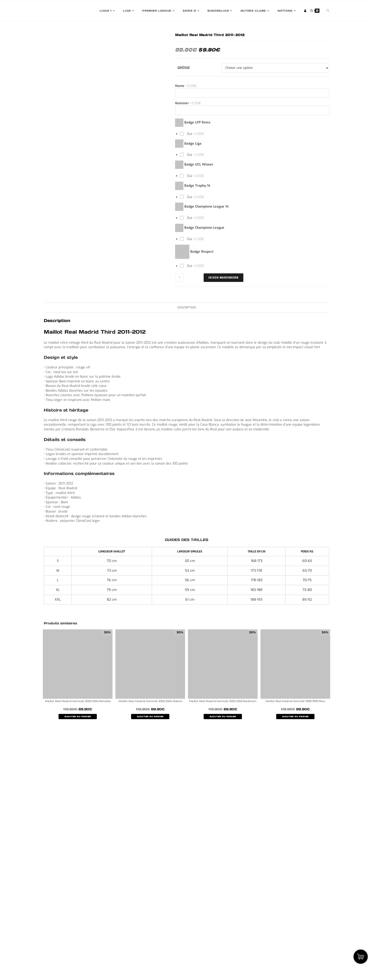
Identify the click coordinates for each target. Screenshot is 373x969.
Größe (183, 68)
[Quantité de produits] (179, 277)
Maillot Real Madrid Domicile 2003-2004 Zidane (150, 703)
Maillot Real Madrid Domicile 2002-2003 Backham (223, 703)
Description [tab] (186, 307)
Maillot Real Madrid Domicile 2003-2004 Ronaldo (77, 703)
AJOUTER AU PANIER (77, 721)
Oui (195, 134)
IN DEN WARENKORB (223, 277)
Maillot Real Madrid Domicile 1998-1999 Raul (295, 701)
